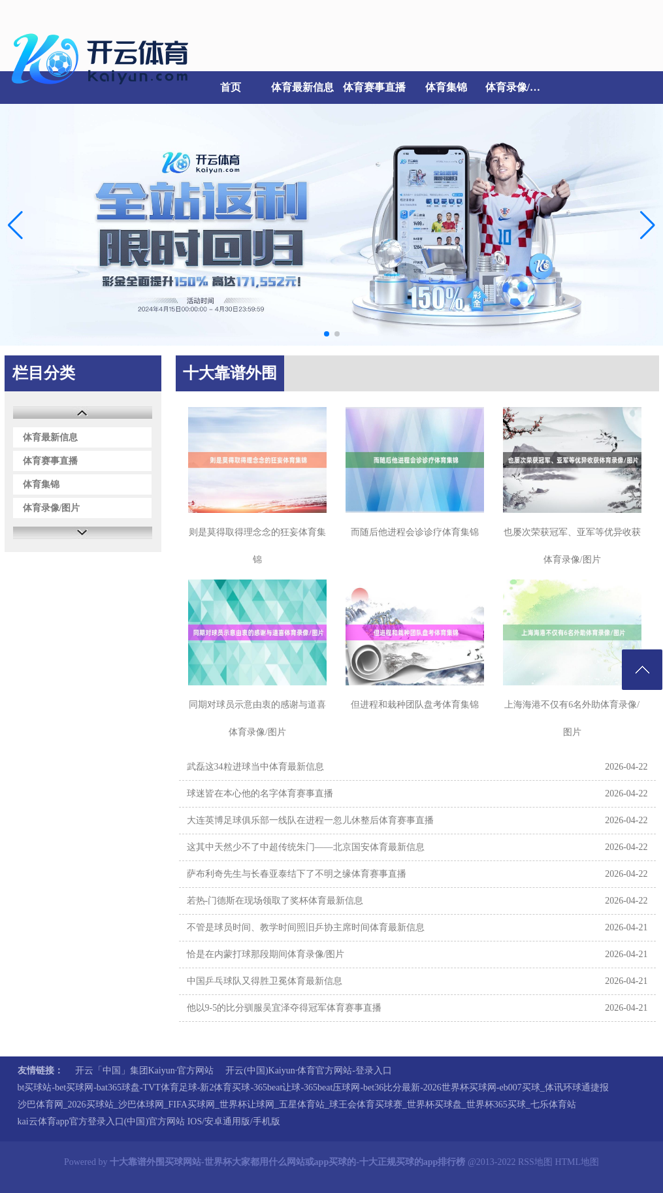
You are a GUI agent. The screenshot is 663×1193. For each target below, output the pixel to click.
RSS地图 (535, 1162)
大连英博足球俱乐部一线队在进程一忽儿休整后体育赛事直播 (310, 820)
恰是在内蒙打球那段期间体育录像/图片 (266, 954)
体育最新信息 (302, 87)
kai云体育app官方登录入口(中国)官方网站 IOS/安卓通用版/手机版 (149, 1121)
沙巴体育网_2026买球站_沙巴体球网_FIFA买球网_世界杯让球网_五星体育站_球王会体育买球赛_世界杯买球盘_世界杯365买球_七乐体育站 (297, 1104)
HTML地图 (577, 1162)
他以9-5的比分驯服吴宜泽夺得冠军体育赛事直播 (284, 1008)
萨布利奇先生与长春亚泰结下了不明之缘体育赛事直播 (296, 874)
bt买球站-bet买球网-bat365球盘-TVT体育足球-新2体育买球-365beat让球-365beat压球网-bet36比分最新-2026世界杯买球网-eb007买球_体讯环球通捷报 (313, 1087)
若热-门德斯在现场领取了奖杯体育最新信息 (275, 901)
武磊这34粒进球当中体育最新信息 (255, 767)
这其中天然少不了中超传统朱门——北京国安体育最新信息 (306, 847)
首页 (230, 87)
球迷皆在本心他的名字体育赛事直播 (260, 793)
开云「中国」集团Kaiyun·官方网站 (144, 1070)
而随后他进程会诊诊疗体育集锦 (415, 532)
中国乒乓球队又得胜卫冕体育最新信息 (264, 981)
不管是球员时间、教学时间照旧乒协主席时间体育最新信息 (306, 927)
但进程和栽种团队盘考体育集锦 (415, 705)
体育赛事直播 (374, 87)
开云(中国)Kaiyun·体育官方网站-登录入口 (308, 1070)
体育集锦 (446, 87)
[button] (647, 224)
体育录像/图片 (518, 87)
